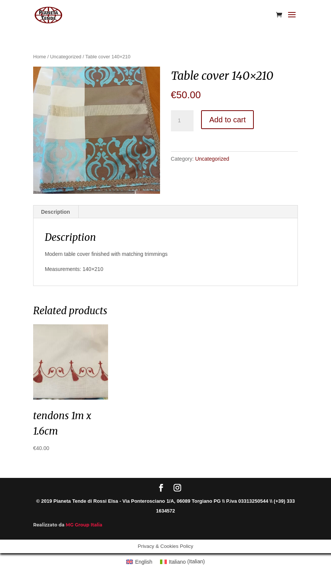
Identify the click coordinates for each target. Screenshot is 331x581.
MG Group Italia (84, 525)
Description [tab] (55, 212)
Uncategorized (65, 56)
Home (39, 56)
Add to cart (227, 120)
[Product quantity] (182, 120)
